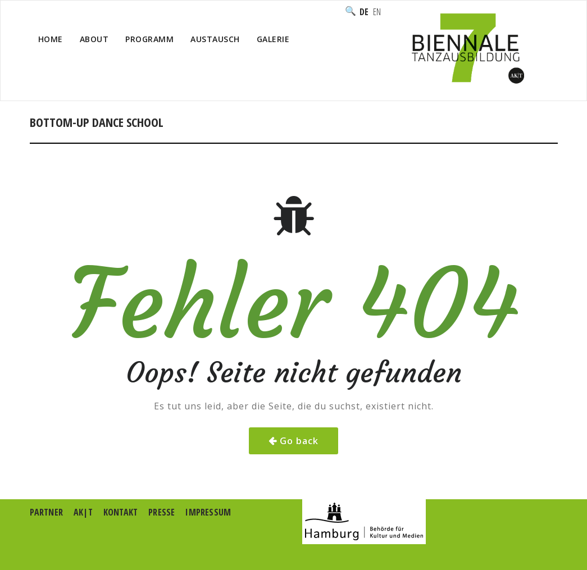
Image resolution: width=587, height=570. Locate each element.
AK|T (83, 512)
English (377, 12)
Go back (299, 441)
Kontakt (120, 512)
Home (50, 39)
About (94, 39)
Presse (161, 512)
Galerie (273, 39)
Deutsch (364, 12)
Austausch (215, 39)
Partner (46, 512)
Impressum (208, 512)
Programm (149, 39)
